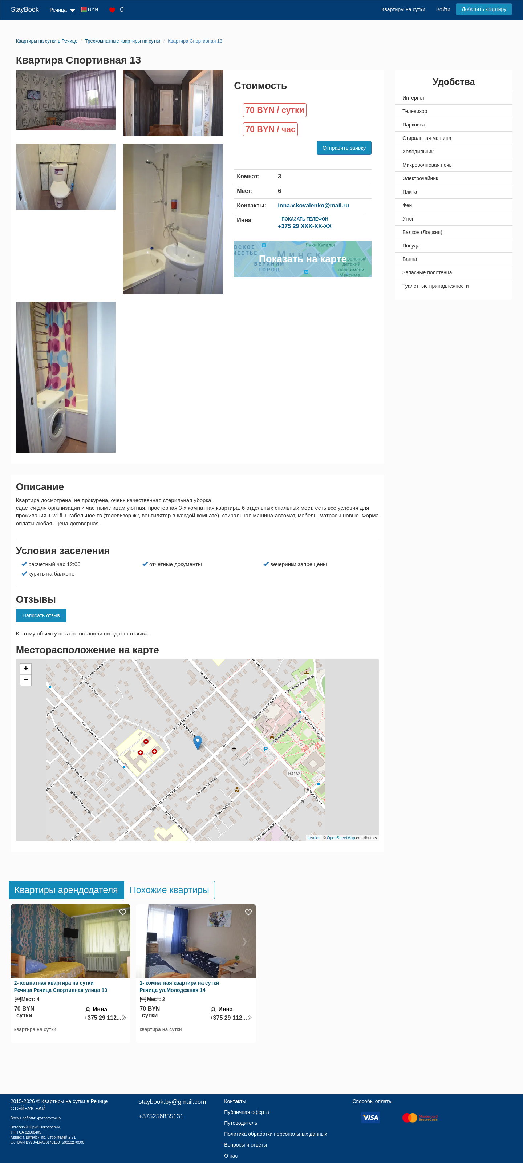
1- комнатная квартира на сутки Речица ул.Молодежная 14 (179, 986)
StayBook (25, 9)
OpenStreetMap (341, 838)
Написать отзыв (41, 615)
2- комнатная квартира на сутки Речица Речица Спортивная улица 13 (60, 986)
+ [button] (26, 669)
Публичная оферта (246, 1112)
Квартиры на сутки (403, 9)
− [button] (26, 680)
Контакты (235, 1101)
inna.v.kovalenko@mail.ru (313, 205)
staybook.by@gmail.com (172, 1101)
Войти (443, 9)
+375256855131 (161, 1116)
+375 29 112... (105, 1018)
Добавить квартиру (484, 9)
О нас (231, 1156)
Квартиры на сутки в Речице (74, 1101)
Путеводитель (240, 1123)
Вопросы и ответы (245, 1145)
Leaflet (314, 838)
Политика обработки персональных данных (275, 1134)
